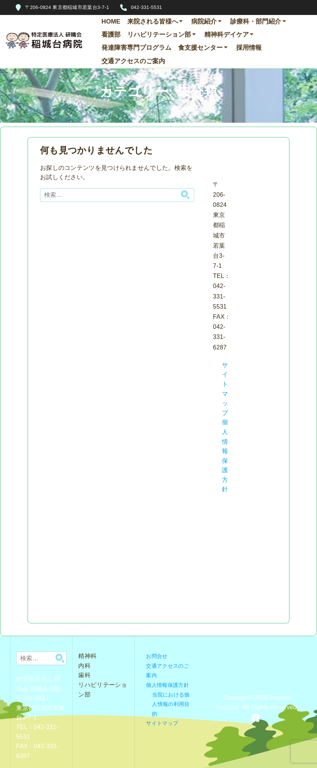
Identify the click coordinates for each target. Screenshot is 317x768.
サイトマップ (162, 723)
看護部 (111, 34)
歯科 (84, 675)
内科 (84, 666)
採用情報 (249, 47)
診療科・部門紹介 (255, 21)
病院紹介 (204, 21)
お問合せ (156, 656)
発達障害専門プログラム (136, 47)
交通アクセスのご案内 (133, 61)
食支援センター (200, 47)
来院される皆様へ (152, 21)
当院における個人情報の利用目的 (170, 704)
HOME (110, 21)
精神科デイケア (226, 34)
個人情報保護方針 (167, 685)
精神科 (87, 656)
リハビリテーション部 (159, 34)
